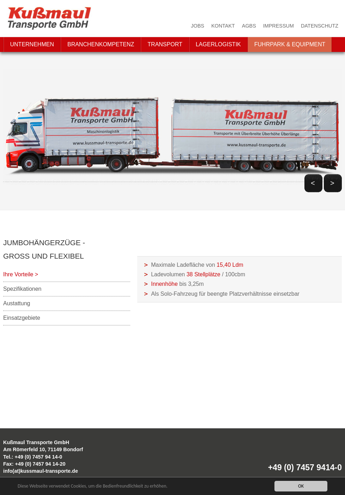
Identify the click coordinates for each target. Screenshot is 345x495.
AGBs (249, 26)
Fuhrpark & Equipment (290, 44)
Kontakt (223, 26)
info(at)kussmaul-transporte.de (40, 471)
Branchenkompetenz (100, 44)
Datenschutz (319, 26)
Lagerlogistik (218, 44)
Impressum (278, 26)
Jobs (197, 26)
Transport (164, 44)
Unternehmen (32, 44)
